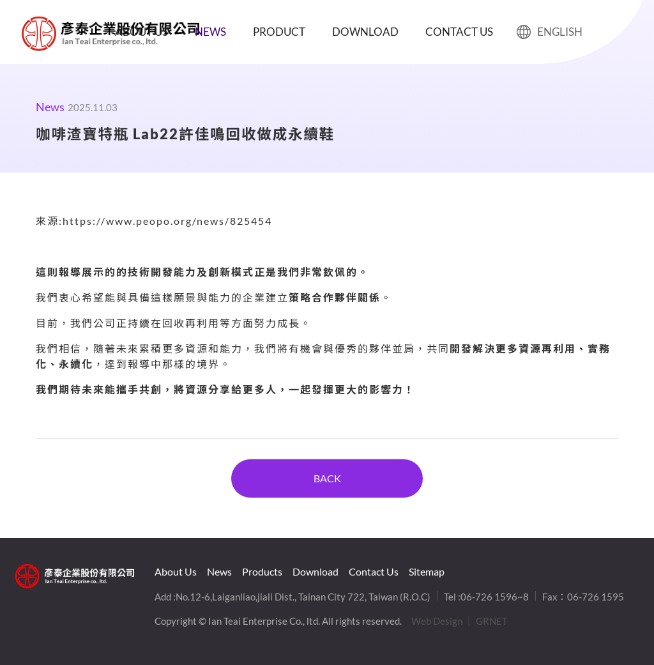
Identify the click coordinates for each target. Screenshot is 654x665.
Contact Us (459, 31)
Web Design (436, 621)
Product (279, 31)
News (210, 31)
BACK (327, 478)
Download (365, 31)
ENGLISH (549, 32)
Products (262, 571)
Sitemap (427, 571)
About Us (141, 31)
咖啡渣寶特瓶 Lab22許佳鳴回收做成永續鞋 (38, 33)
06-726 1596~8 (494, 596)
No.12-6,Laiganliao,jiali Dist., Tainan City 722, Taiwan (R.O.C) (303, 596)
